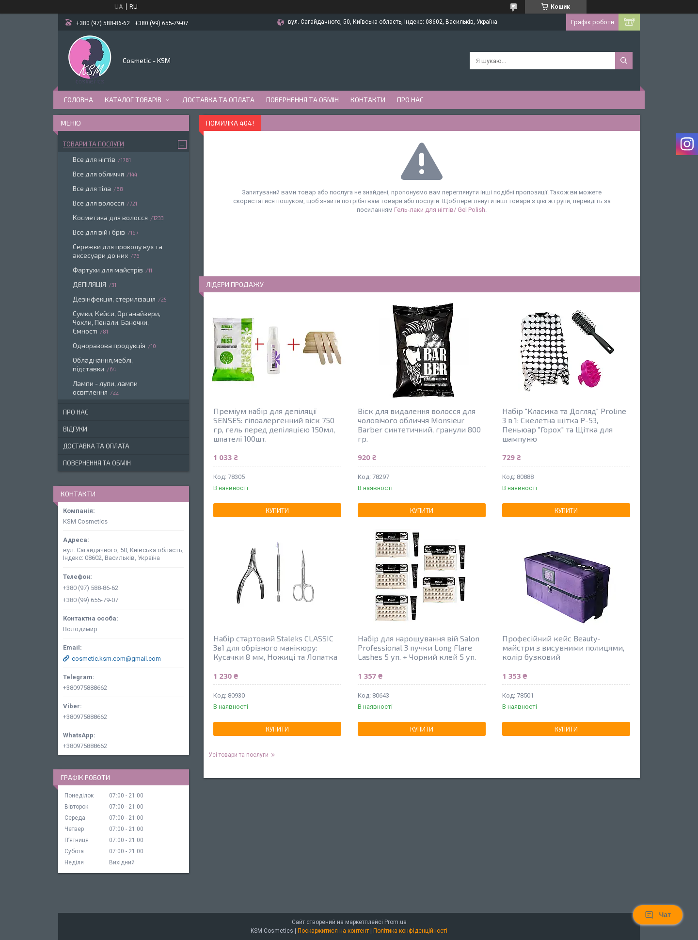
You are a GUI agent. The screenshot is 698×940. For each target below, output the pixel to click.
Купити (277, 510)
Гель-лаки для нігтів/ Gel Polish (439, 209)
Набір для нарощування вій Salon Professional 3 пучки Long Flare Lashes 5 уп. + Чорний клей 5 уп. (418, 647)
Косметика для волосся (110, 217)
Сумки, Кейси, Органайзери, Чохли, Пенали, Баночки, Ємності (116, 322)
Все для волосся (98, 203)
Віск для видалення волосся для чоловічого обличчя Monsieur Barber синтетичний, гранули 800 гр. (419, 424)
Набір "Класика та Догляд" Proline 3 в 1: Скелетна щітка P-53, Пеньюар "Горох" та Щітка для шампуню (564, 424)
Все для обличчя (98, 174)
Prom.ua (395, 922)
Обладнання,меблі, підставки (103, 364)
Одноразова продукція (109, 345)
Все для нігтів (94, 159)
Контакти (367, 100)
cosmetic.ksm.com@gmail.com (116, 658)
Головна (78, 100)
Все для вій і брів (99, 232)
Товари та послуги (93, 144)
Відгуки (75, 429)
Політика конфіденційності (410, 930)
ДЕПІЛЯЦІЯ (89, 284)
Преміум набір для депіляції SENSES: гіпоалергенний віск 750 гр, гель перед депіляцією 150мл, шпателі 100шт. (274, 424)
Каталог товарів (133, 100)
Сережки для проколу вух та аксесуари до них (117, 250)
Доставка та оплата (218, 100)
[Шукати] (624, 60)
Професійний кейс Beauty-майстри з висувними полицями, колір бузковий (563, 647)
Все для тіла (92, 188)
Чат (658, 914)
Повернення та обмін (302, 100)
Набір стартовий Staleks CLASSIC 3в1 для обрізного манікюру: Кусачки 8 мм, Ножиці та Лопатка (275, 647)
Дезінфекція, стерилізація (114, 299)
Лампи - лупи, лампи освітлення (105, 387)
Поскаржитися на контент (333, 930)
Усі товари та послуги (238, 755)
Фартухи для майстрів (108, 270)
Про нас (410, 100)
